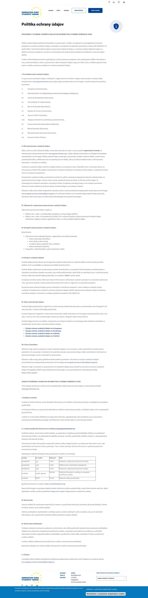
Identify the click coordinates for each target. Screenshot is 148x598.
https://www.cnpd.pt (29, 373)
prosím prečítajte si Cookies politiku (59, 591)
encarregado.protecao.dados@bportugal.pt (38, 193)
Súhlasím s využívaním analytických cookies (102, 589)
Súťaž (73, 573)
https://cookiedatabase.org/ (54, 484)
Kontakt (63, 577)
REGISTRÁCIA (79, 10)
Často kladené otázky (78, 582)
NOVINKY (51, 10)
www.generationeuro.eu (42, 81)
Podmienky (74, 580)
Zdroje (62, 575)
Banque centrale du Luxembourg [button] (111, 578)
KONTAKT (66, 10)
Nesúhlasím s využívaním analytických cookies (106, 594)
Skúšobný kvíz (76, 575)
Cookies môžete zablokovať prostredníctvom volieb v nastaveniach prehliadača (51, 541)
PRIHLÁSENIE (95, 10)
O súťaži (74, 577)
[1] (73, 454)
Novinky (63, 573)
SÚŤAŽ (59, 12)
